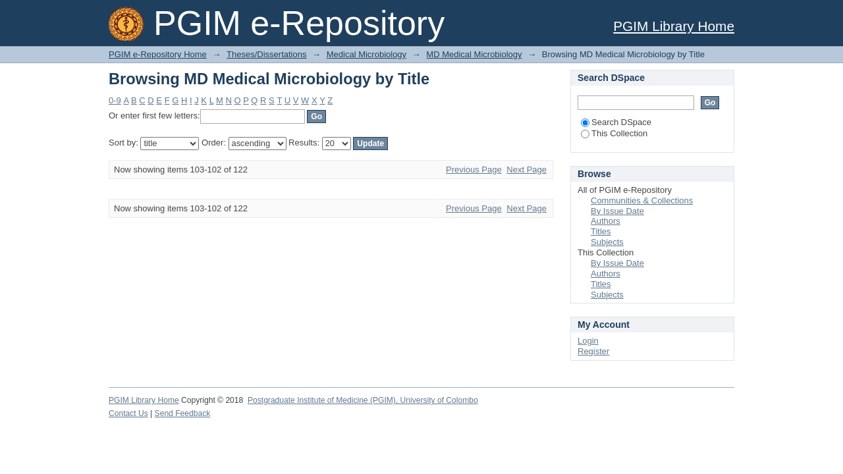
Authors (605, 221)
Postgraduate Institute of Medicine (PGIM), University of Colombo (363, 400)
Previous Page (474, 169)
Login (588, 341)
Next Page (526, 169)
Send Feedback (183, 413)
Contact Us (128, 413)
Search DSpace (616, 122)
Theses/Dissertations (266, 54)
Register (593, 351)
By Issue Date (617, 211)
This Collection (614, 133)
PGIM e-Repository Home (158, 54)
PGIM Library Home (673, 26)
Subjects (607, 242)
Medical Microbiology (366, 54)
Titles (601, 231)
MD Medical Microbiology (474, 54)
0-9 (115, 100)
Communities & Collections (642, 200)
